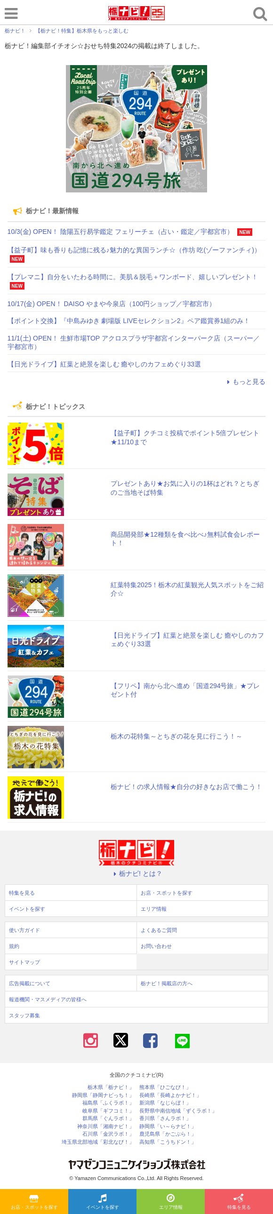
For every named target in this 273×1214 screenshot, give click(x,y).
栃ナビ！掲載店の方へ (167, 983)
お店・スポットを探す (34, 1202)
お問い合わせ (156, 946)
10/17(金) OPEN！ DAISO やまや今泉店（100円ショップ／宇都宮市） (112, 304)
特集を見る (239, 1202)
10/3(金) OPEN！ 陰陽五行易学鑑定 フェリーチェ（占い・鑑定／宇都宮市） (120, 231)
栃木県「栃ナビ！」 (111, 1087)
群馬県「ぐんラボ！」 (108, 1118)
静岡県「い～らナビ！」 (167, 1126)
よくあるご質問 (159, 930)
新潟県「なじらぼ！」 (165, 1103)
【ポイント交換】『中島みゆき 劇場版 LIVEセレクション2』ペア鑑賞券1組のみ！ (129, 320)
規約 (14, 946)
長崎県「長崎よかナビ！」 (170, 1095)
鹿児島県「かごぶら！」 (167, 1134)
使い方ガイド (24, 930)
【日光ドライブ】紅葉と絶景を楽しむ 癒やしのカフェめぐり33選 (104, 364)
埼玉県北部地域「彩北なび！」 (98, 1142)
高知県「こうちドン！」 (167, 1142)
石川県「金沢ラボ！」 (108, 1134)
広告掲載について (29, 983)
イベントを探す (102, 1202)
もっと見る (244, 381)
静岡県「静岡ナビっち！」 (103, 1095)
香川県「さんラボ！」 (165, 1118)
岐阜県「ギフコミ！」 (108, 1111)
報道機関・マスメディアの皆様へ (48, 999)
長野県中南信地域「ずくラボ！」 (178, 1111)
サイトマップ (24, 962)
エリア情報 (171, 1202)
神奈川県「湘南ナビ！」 (105, 1126)
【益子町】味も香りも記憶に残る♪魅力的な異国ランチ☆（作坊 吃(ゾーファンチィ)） (134, 250)
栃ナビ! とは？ (136, 873)
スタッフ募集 (24, 1015)
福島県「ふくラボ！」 (108, 1103)
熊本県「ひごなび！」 (165, 1087)
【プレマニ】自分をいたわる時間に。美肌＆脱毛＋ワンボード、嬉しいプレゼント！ (133, 277)
